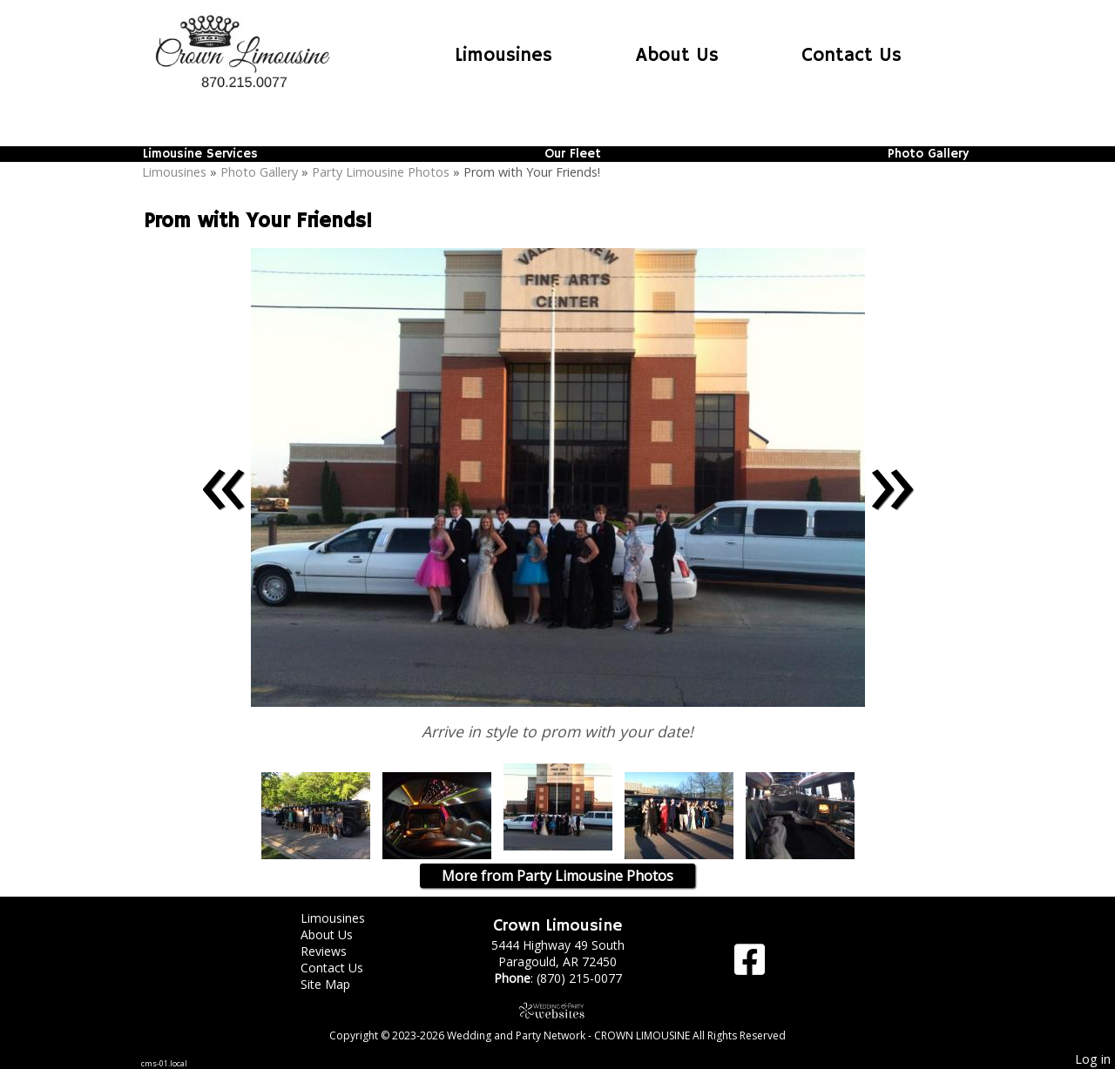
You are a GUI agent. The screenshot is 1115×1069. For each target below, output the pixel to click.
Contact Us (851, 56)
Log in (1093, 1059)
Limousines (503, 56)
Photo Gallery (928, 154)
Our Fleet (572, 154)
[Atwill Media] (557, 1010)
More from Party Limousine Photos (557, 875)
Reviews (337, 951)
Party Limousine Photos (380, 172)
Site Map (338, 984)
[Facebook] (749, 966)
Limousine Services (200, 154)
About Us (677, 56)
